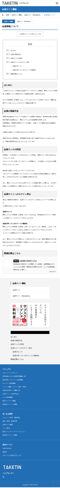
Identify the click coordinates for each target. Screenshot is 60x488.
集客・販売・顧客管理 (10, 421)
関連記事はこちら (16, 74)
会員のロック (17, 66)
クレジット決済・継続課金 (11, 418)
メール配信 (6, 428)
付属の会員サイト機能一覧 (11, 391)
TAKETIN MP (7, 449)
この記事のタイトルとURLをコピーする (30, 34)
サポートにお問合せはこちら (12, 456)
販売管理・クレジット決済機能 (13, 380)
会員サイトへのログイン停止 (20, 62)
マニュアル (7, 370)
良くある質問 (8, 414)
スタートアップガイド (10, 373)
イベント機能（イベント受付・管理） (15, 387)
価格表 (5, 452)
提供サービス (8, 445)
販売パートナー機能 (9, 401)
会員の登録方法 (16, 54)
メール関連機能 (8, 398)
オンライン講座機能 (9, 384)
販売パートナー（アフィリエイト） (14, 432)
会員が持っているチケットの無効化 (24, 70)
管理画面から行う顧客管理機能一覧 (14, 377)
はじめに (13, 50)
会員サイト (17, 290)
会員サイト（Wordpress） (24, 21)
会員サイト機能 (8, 21)
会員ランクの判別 (16, 58)
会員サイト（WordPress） (11, 394)
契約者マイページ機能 (10, 405)
